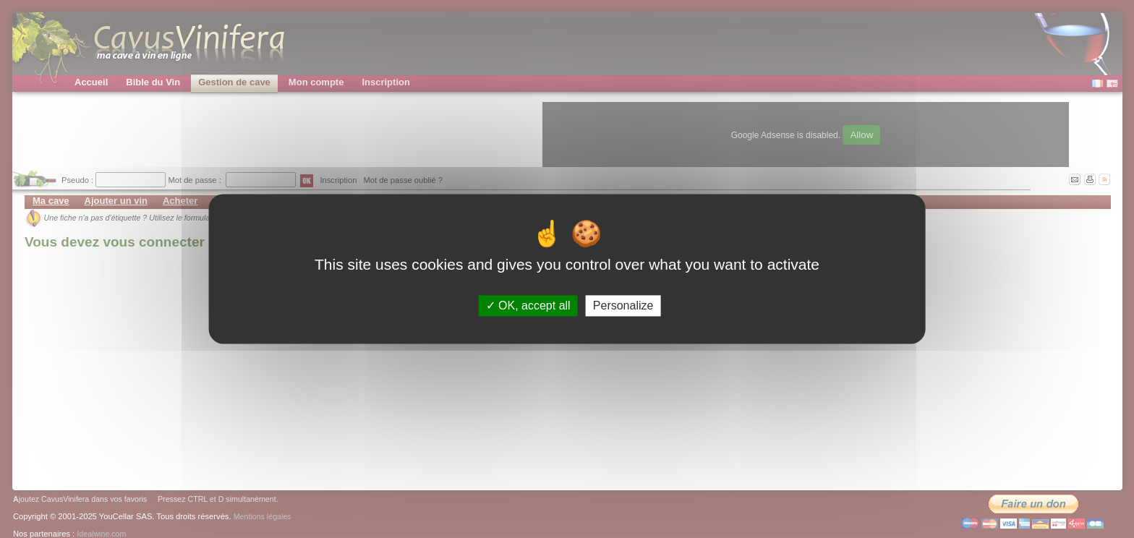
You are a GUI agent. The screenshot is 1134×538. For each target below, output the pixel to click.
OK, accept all (528, 305)
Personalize (623, 305)
